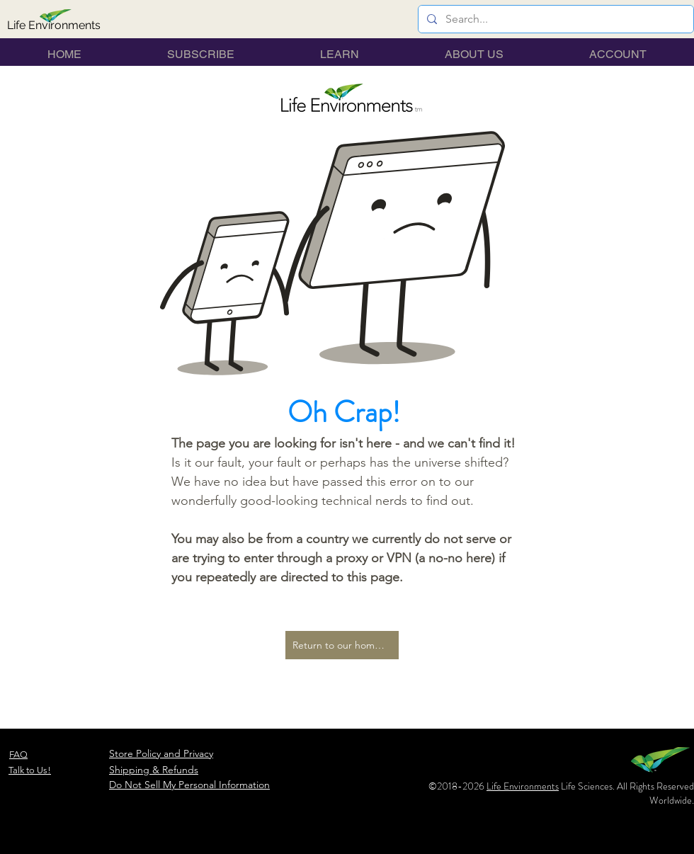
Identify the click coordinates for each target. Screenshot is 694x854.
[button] (339, 54)
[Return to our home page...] (342, 645)
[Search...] (554, 19)
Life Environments (523, 786)
